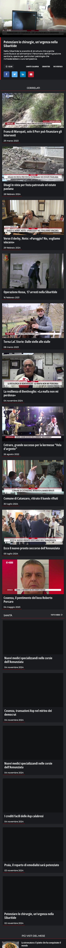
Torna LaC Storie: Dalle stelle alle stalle (27, 341)
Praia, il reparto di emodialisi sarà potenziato (31, 865)
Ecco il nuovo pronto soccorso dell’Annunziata (32, 548)
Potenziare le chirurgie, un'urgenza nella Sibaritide (29, 916)
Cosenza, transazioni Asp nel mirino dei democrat (28, 712)
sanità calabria (32, 66)
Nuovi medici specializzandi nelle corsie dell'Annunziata (28, 660)
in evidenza (58, 66)
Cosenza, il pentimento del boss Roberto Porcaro (28, 599)
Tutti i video (57, 614)
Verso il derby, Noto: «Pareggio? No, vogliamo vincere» (32, 240)
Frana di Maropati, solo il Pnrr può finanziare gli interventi (33, 133)
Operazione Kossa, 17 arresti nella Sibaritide (30, 292)
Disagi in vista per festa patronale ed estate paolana (30, 187)
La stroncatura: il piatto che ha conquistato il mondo (41, 944)
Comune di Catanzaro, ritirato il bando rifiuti (31, 498)
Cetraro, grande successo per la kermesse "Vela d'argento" (32, 447)
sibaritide (46, 66)
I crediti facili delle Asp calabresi (23, 816)
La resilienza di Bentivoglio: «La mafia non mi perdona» (31, 393)
